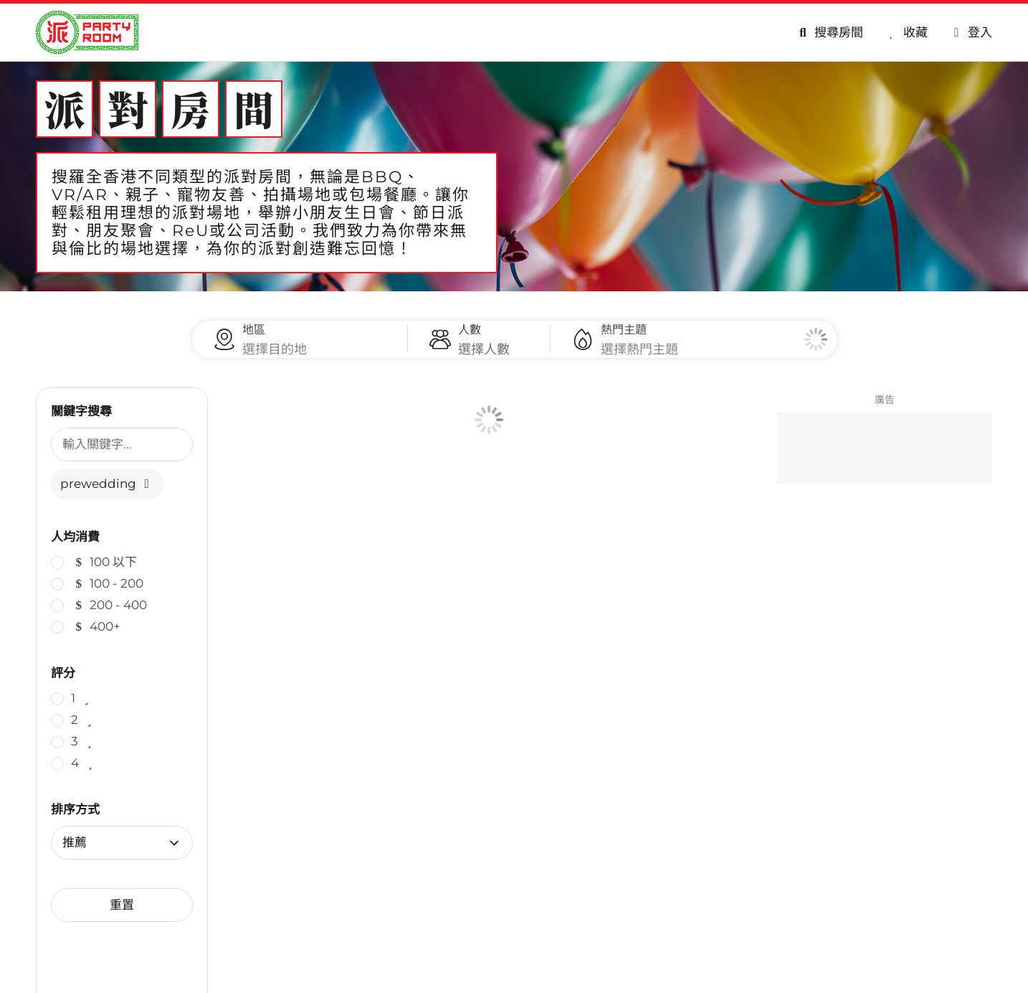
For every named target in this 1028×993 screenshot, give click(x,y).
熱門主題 (624, 337)
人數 (469, 337)
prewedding (107, 498)
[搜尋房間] (828, 33)
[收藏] (906, 33)
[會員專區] (970, 33)
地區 (253, 337)
